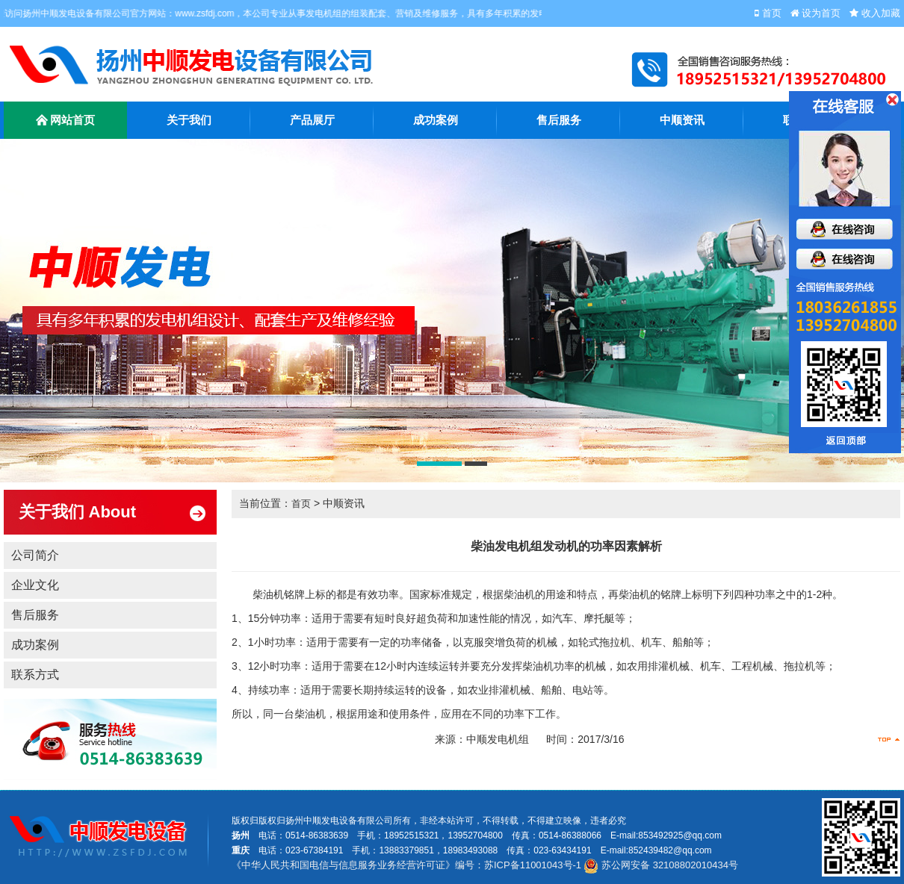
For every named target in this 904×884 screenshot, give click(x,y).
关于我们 (189, 120)
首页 (301, 503)
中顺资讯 (682, 120)
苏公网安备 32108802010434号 (660, 865)
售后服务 (558, 120)
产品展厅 (312, 120)
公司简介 (35, 555)
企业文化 (35, 585)
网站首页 (66, 121)
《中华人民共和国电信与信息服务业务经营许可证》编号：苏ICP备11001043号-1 (406, 865)
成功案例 (435, 120)
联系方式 (35, 674)
